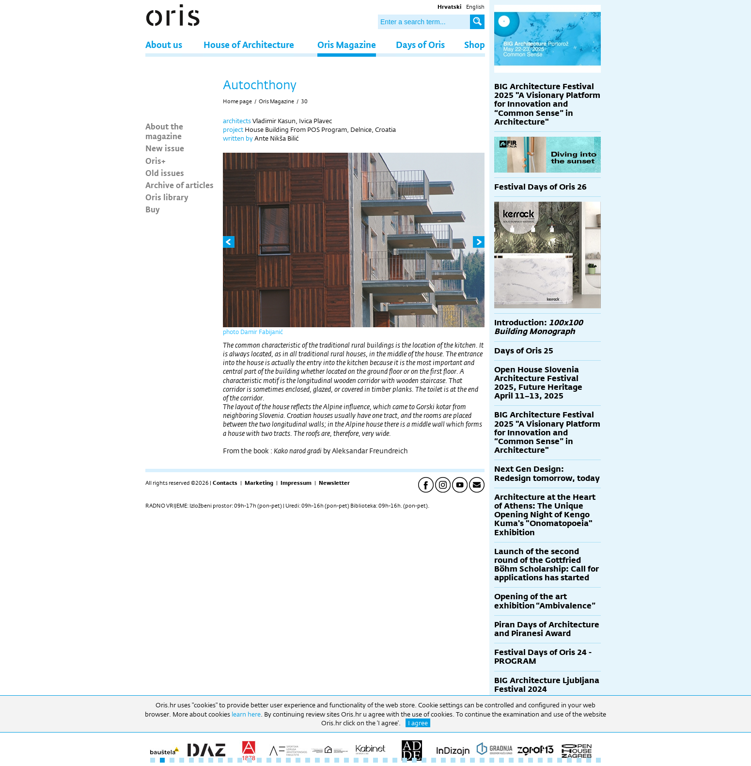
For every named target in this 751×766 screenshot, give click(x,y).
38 (511, 760)
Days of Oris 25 (523, 351)
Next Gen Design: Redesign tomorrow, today (547, 473)
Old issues (164, 172)
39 (520, 760)
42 (550, 760)
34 (472, 760)
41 (540, 760)
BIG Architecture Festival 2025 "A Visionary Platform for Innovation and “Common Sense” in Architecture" (547, 104)
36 (491, 760)
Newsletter (334, 483)
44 (569, 760)
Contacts (225, 483)
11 (249, 760)
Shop (474, 44)
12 (259, 760)
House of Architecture (248, 44)
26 (394, 760)
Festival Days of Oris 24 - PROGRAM (543, 656)
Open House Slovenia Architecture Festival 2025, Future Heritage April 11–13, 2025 (538, 383)
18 (317, 760)
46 (588, 760)
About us (163, 44)
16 (298, 760)
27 (404, 760)
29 (424, 760)
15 (288, 760)
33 (462, 760)
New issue (164, 148)
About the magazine (164, 131)
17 (307, 760)
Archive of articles (179, 185)
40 (530, 760)
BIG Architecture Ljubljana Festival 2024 (546, 684)
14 (278, 760)
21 (346, 760)
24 (375, 760)
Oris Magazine (346, 44)
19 (327, 760)
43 (559, 760)
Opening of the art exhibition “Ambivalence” (544, 600)
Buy (152, 209)
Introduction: (538, 327)
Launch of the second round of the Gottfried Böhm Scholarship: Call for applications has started (546, 564)
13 (268, 760)
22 (356, 760)
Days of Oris (420, 44)
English (475, 7)
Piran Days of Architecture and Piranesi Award (546, 629)
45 (579, 760)
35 (482, 760)
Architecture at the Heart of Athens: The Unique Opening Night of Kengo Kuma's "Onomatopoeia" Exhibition (544, 515)
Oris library (166, 197)
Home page (237, 101)
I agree (418, 722)
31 (443, 760)
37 (501, 760)
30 (304, 101)
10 (239, 760)
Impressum (296, 483)
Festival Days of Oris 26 (540, 187)
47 (598, 760)
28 (414, 760)
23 (365, 760)
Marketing (259, 483)
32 (453, 760)
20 (336, 760)
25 (385, 760)
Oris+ (155, 160)
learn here (246, 714)
